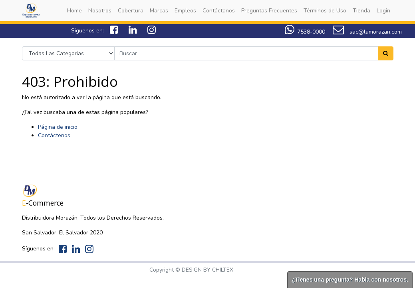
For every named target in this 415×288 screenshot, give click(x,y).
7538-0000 (305, 32)
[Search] (385, 53)
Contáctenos (54, 135)
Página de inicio (57, 127)
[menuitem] (74, 10)
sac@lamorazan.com (367, 32)
